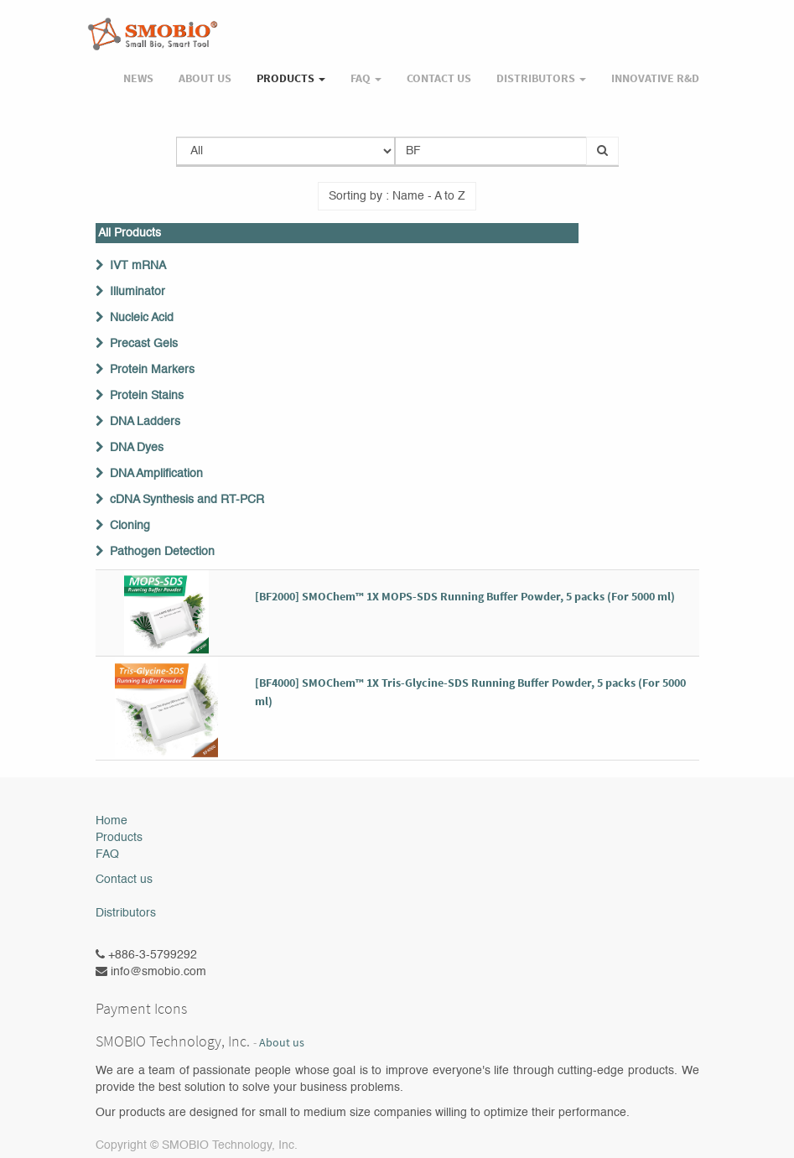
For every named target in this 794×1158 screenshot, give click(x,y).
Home (111, 821)
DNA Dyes (136, 448)
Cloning (130, 526)
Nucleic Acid (142, 318)
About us (281, 1043)
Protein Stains (147, 396)
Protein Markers (152, 370)
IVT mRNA (138, 266)
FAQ (107, 854)
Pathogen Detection (162, 552)
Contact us (124, 879)
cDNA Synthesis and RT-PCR (187, 500)
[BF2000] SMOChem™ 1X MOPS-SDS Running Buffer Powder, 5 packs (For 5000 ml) (465, 596)
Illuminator (137, 292)
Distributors (126, 913)
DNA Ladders (145, 422)
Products (119, 838)
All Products (129, 233)
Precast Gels (144, 344)
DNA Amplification (156, 474)
